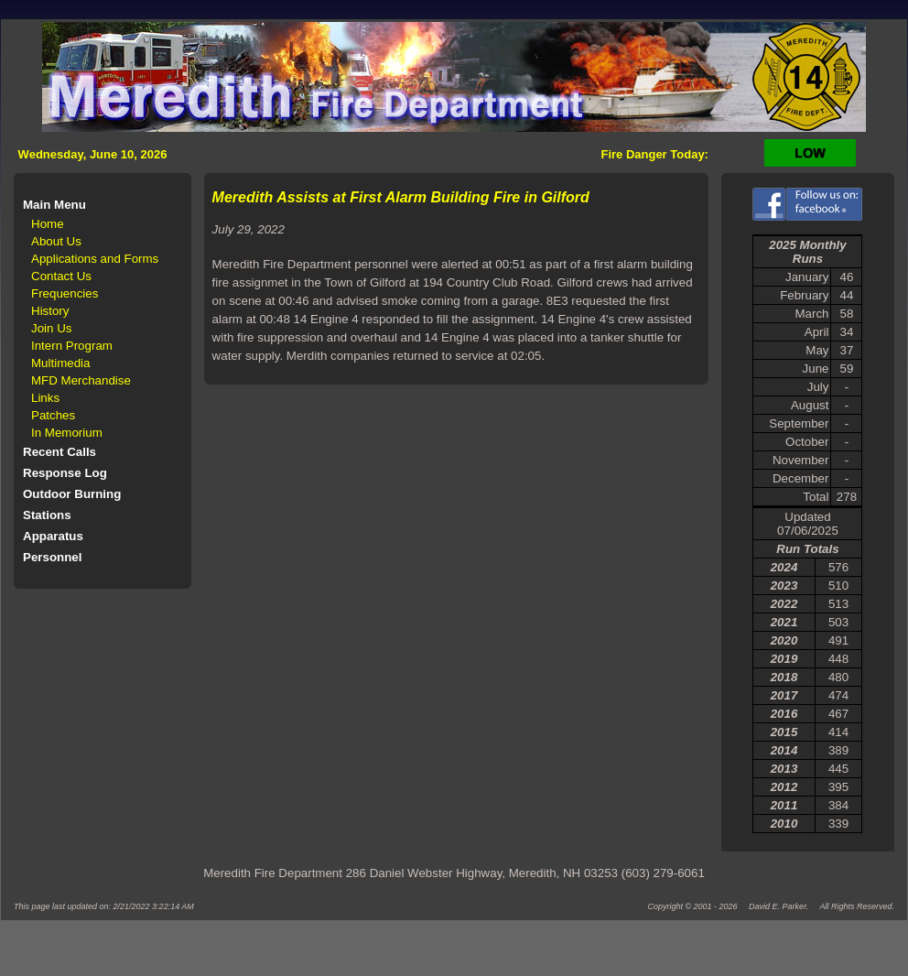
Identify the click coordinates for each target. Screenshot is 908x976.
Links (45, 398)
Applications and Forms (94, 259)
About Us (56, 241)
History (50, 311)
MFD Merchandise (81, 380)
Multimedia (60, 363)
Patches (53, 415)
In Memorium (67, 432)
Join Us (51, 328)
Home (47, 224)
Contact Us (61, 276)
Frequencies (64, 293)
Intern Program (72, 345)
